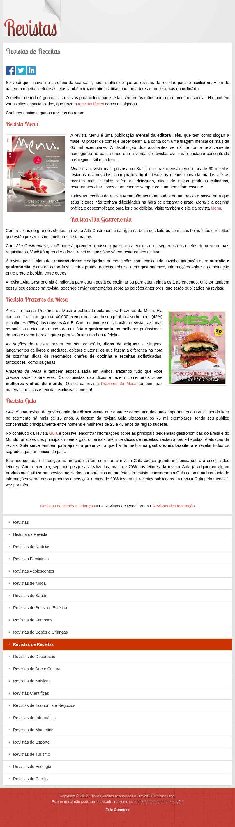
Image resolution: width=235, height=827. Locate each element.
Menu (216, 208)
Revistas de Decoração (174, 506)
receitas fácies (91, 103)
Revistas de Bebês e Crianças (67, 506)
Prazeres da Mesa (118, 383)
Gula (53, 433)
